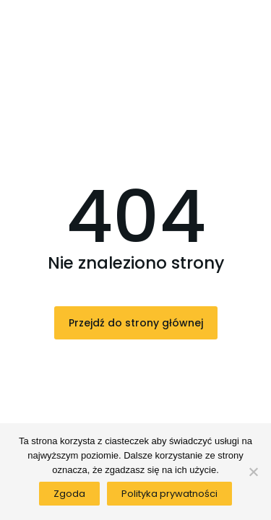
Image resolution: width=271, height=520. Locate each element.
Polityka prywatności (169, 493)
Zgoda (69, 493)
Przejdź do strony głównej (136, 323)
